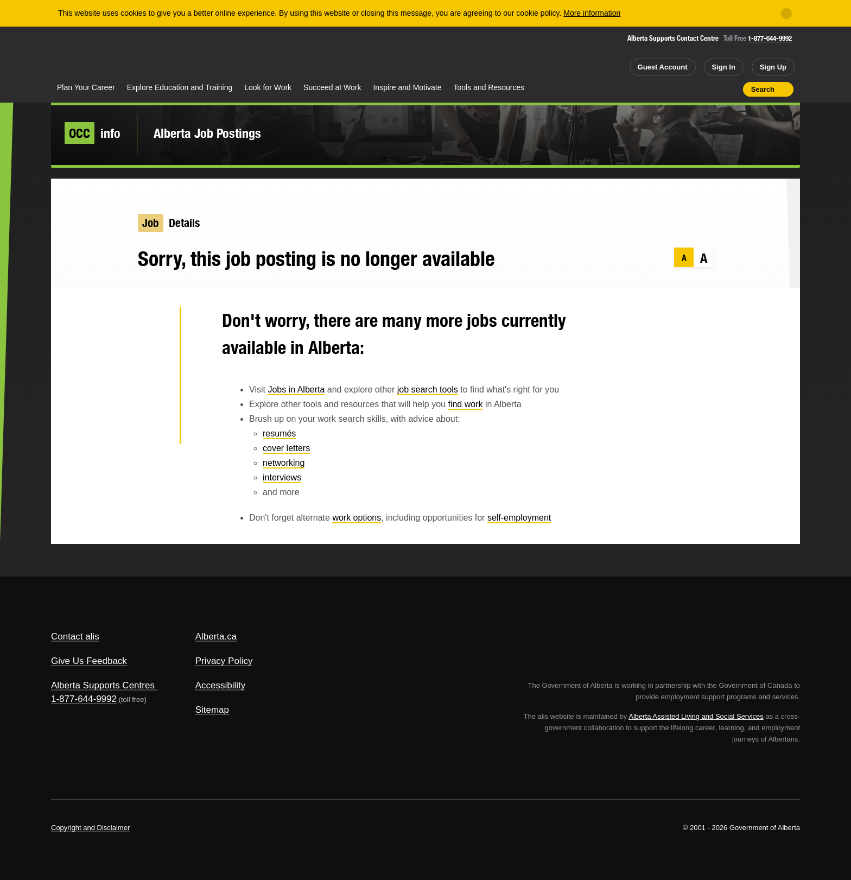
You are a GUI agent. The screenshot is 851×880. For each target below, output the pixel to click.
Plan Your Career (86, 87)
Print (731, 89)
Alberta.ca (216, 636)
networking (283, 462)
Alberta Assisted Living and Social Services (696, 716)
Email (153, 428)
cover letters (286, 448)
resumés (279, 433)
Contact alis (75, 636)
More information (591, 13)
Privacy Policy (224, 661)
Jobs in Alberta (296, 389)
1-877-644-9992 (770, 38)
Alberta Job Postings (207, 133)
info (92, 133)
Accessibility (220, 685)
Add (692, 89)
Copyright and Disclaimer (90, 828)
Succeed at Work (332, 87)
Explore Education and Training (180, 87)
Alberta (94, 55)
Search (762, 89)
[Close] (786, 13)
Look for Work (267, 87)
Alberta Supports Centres (103, 685)
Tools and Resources (489, 87)
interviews (282, 477)
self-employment (519, 517)
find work (465, 404)
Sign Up (773, 67)
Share (672, 89)
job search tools (427, 389)
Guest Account (663, 67)
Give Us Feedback (89, 661)
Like (711, 88)
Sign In (723, 67)
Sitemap (212, 710)
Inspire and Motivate (407, 87)
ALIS (167, 53)
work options (356, 517)
